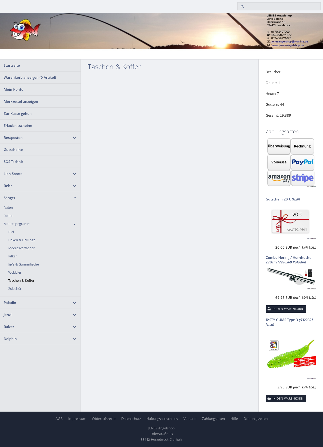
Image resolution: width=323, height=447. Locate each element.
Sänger (9, 197)
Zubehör (15, 289)
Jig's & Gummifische (23, 264)
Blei (11, 232)
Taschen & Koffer (21, 280)
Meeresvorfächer (21, 248)
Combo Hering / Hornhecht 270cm (288, 259)
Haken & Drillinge (21, 240)
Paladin (10, 302)
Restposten (13, 137)
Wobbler (15, 272)
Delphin (10, 338)
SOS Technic (13, 161)
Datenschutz (131, 418)
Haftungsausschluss (162, 418)
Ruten (8, 208)
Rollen (8, 216)
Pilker (12, 256)
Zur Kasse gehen (18, 113)
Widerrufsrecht (104, 418)
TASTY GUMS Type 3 (289, 322)
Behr (8, 185)
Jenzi (8, 314)
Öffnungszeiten (255, 418)
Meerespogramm (17, 224)
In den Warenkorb (288, 309)
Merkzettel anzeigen (21, 101)
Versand (189, 418)
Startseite (12, 65)
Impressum (77, 418)
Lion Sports (13, 173)
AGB (59, 418)
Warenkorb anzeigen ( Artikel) (30, 77)
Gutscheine (13, 149)
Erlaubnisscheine (18, 125)
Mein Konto (13, 89)
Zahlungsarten (213, 418)
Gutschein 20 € (283, 199)
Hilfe (234, 418)
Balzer (9, 326)
